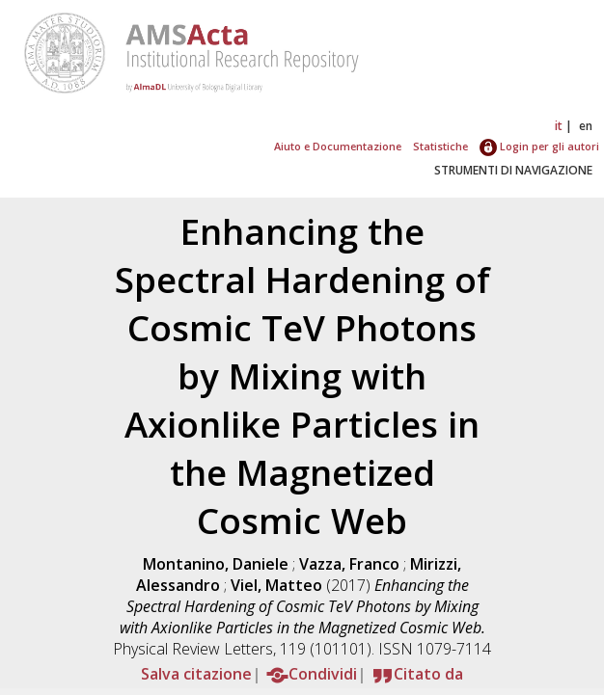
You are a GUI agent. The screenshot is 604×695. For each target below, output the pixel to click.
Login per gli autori (539, 146)
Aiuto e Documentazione (337, 146)
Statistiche (440, 146)
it (559, 126)
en (585, 126)
